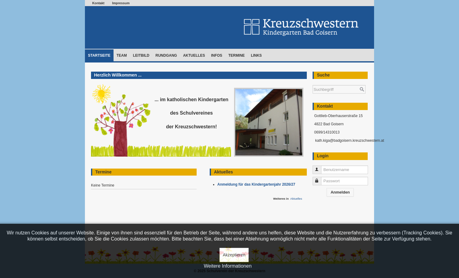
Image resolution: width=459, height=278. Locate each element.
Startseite (99, 55)
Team (122, 55)
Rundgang (166, 55)
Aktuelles (194, 55)
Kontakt (98, 3)
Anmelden (340, 192)
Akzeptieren (234, 254)
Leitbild (141, 55)
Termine (236, 55)
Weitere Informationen (227, 266)
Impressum (121, 3)
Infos (216, 55)
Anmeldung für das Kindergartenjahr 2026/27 (257, 184)
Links (256, 55)
